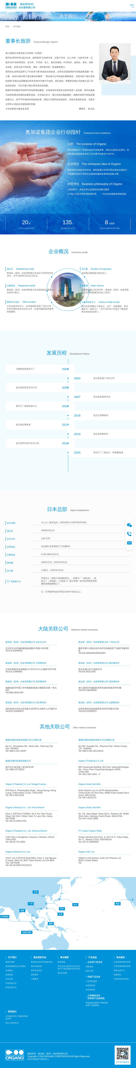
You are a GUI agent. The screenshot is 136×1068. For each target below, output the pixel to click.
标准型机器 (90, 985)
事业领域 (61, 962)
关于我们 (17, 26)
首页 (7, 26)
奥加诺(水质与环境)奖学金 (42, 962)
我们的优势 (62, 973)
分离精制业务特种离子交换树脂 (96, 997)
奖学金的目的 (36, 970)
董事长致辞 (10, 962)
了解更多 (34, 979)
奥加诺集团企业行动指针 (15, 966)
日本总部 (9, 979)
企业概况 (9, 970)
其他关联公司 (11, 987)
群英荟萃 (34, 975)
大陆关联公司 (11, 983)
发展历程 (9, 975)
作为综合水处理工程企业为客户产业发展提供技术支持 (69, 967)
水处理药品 (90, 990)
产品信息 (92, 957)
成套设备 (89, 967)
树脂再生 (117, 975)
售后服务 (120, 957)
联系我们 (12, 1011)
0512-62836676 (11, 1023)
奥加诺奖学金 (39, 957)
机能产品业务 (94, 977)
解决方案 (89, 971)
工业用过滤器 (91, 981)
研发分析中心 (119, 970)
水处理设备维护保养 (122, 962)
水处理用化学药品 (121, 979)
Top (126, 1059)
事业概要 (64, 957)
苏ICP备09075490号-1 (38, 1059)
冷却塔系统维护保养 (122, 966)
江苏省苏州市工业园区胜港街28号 (16, 1017)
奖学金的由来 (36, 966)
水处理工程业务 (95, 962)
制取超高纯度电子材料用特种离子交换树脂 (97, 1004)
